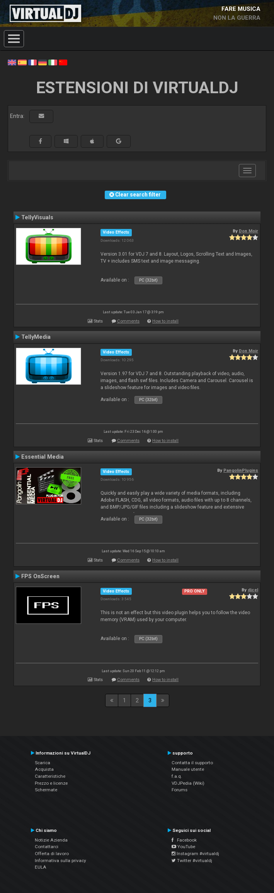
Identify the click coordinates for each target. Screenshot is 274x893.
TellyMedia (36, 337)
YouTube (183, 846)
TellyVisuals (37, 217)
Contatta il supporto (192, 762)
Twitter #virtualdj (192, 860)
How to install (165, 321)
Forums (179, 789)
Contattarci (46, 846)
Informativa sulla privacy (60, 860)
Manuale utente (188, 769)
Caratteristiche (50, 776)
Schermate (46, 789)
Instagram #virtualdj (195, 853)
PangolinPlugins (240, 470)
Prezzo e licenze (51, 783)
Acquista (44, 769)
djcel (253, 589)
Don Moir (248, 231)
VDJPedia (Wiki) (188, 783)
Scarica (42, 762)
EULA (40, 867)
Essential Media (42, 457)
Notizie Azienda (51, 840)
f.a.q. (177, 776)
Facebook (184, 840)
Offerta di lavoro (52, 853)
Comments (128, 321)
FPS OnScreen (40, 576)
